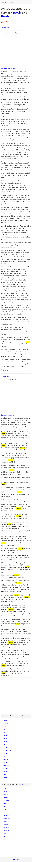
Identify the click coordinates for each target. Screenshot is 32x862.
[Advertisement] (15, 51)
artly (5, 732)
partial (5, 762)
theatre (5, 726)
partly (17, 13)
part (4, 756)
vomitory (6, 800)
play (4, 837)
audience (6, 843)
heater (5, 797)
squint (5, 768)
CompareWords (7, 2)
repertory (6, 818)
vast (4, 812)
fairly (5, 777)
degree (5, 759)
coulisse (6, 831)
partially (6, 753)
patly (5, 720)
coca (5, 834)
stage (5, 840)
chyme (5, 771)
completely (7, 750)
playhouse (6, 815)
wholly (5, 747)
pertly (5, 738)
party (5, 741)
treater (5, 788)
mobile (5, 744)
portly (5, 735)
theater (6, 16)
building (6, 846)
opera (5, 803)
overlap (5, 765)
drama (5, 824)
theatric (6, 809)
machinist (6, 828)
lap (4, 774)
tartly (5, 729)
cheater (5, 794)
